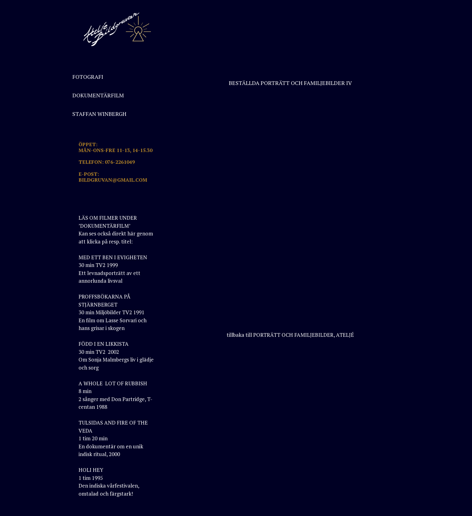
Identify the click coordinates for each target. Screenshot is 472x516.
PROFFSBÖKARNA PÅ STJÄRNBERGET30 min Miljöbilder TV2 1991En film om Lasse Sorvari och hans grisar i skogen (113, 312)
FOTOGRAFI (87, 76)
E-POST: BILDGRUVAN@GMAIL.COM (113, 177)
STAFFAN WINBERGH (99, 113)
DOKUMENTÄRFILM (98, 95)
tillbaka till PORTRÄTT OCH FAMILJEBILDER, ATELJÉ (290, 334)
